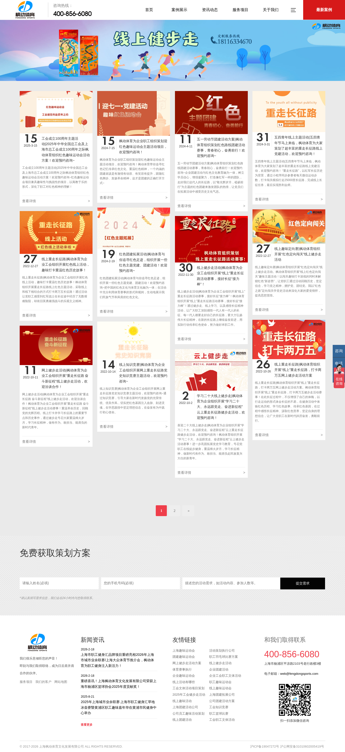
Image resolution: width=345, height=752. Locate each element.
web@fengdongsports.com (299, 673)
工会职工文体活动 (222, 719)
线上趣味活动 (182, 701)
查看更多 (87, 724)
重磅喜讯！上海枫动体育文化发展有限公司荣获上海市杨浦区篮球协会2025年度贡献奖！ (119, 681)
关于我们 (271, 10)
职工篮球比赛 (218, 713)
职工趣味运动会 (220, 682)
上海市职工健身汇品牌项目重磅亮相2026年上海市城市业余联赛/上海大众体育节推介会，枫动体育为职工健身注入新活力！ (119, 657)
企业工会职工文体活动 (225, 675)
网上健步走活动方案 (186, 663)
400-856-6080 (72, 13)
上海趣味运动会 (183, 650)
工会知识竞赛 (218, 707)
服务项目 (240, 10)
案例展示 (179, 10)
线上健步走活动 (220, 663)
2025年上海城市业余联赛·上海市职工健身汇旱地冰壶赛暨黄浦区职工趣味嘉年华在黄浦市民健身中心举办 (119, 704)
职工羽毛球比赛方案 (223, 657)
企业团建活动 (218, 669)
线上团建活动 (182, 719)
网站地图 (60, 682)
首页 (149, 10)
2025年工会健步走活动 (188, 694)
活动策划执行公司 (222, 650)
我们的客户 (43, 682)
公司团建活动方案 (222, 701)
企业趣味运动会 (183, 675)
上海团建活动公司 (185, 707)
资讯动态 (210, 10)
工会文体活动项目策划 (188, 688)
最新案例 (324, 10)
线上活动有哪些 (183, 682)
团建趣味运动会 (183, 657)
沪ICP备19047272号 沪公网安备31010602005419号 (287, 746)
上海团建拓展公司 (222, 694)
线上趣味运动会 (220, 688)
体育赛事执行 (182, 669)
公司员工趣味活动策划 (188, 713)
